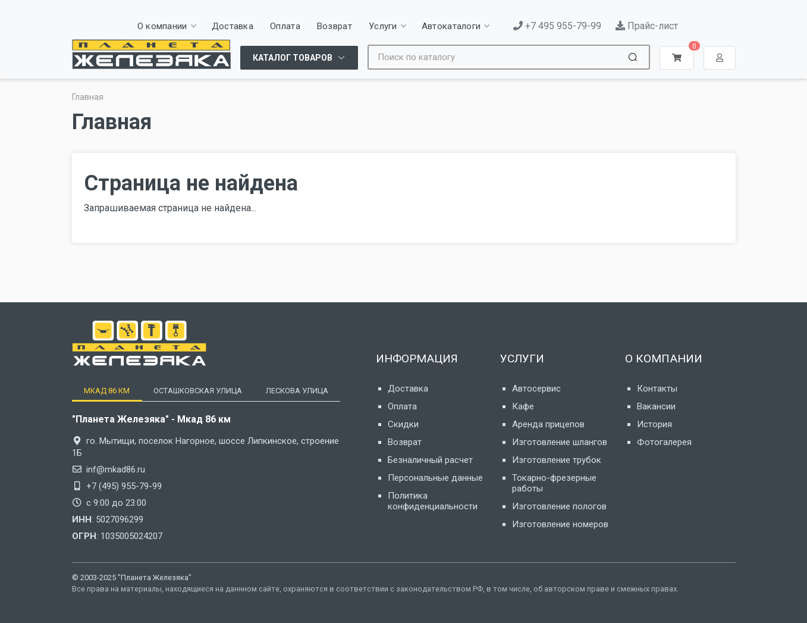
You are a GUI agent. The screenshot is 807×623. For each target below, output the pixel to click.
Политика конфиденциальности (433, 501)
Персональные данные (435, 477)
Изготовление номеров (560, 524)
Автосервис (536, 388)
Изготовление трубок (556, 460)
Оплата (402, 406)
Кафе (523, 406)
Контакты (657, 388)
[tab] (107, 391)
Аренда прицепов (548, 424)
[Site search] (496, 57)
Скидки (403, 424)
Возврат (405, 442)
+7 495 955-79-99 (557, 26)
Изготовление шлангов (559, 442)
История (654, 424)
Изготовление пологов (559, 506)
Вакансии (656, 406)
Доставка (408, 388)
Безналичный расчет (430, 460)
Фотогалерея (664, 442)
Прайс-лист (647, 26)
